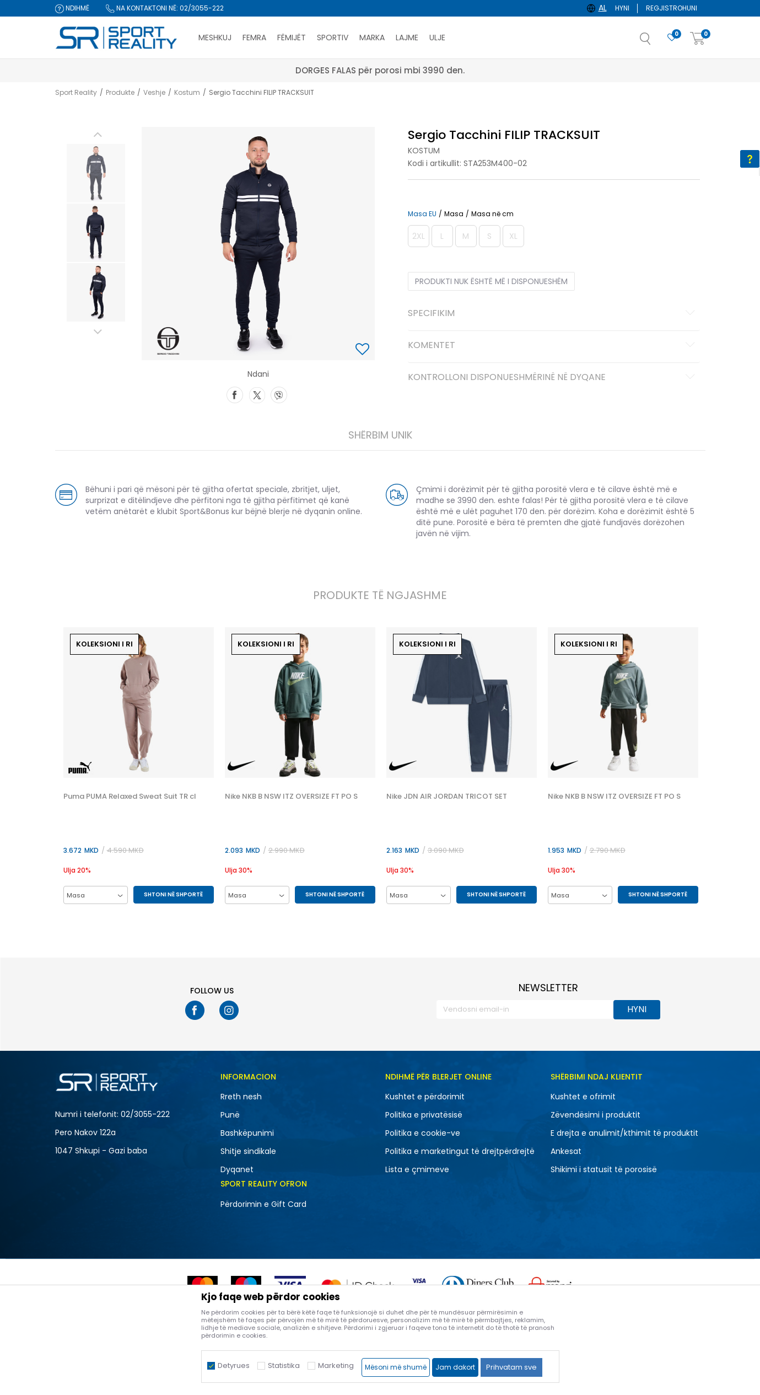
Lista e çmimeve (417, 1169)
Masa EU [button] (422, 214)
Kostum (187, 92)
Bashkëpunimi (247, 1133)
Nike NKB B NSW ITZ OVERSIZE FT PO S (291, 796)
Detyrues (234, 1365)
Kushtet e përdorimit (425, 1096)
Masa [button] (453, 214)
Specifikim (553, 313)
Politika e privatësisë (423, 1114)
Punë (230, 1114)
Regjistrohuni (671, 8)
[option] (96, 173)
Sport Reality (76, 92)
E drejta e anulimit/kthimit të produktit (624, 1133)
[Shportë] (697, 39)
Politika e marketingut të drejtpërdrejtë (460, 1151)
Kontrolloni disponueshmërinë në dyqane (553, 377)
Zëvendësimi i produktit (595, 1114)
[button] (656, 42)
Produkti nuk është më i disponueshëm (491, 281)
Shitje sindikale (248, 1151)
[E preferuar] (671, 38)
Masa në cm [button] (492, 214)
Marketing (336, 1365)
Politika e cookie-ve (422, 1133)
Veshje (154, 92)
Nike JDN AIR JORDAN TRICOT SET (446, 796)
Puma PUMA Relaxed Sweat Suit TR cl (129, 796)
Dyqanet (237, 1169)
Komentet (553, 345)
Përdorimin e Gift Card (263, 1204)
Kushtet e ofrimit (583, 1096)
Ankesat (566, 1151)
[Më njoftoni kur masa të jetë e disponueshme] (418, 236)
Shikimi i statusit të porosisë (604, 1169)
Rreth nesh (241, 1096)
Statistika (284, 1365)
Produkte (120, 92)
